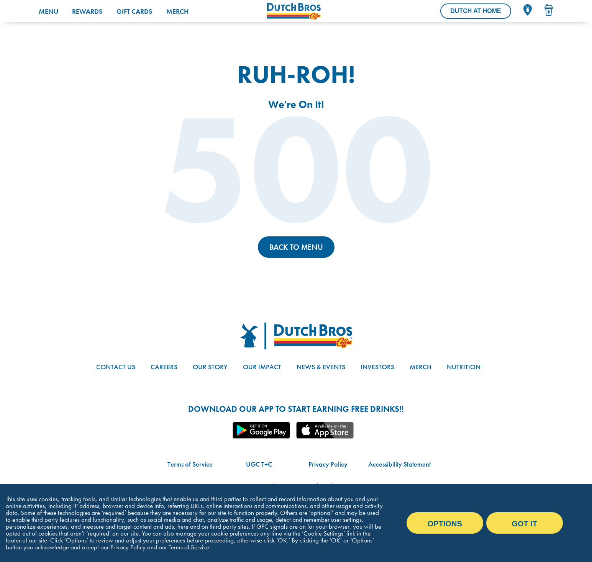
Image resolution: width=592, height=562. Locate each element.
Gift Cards (134, 11)
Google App (261, 430)
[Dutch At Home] (475, 11)
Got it (525, 523)
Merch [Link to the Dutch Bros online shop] (420, 366)
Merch (177, 11)
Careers (164, 366)
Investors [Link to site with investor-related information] (377, 366)
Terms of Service (190, 464)
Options (445, 523)
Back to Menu (296, 247)
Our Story (210, 366)
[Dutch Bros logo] (296, 336)
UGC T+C (259, 464)
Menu (48, 11)
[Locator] (527, 9)
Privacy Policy (328, 464)
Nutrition (463, 366)
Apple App (325, 430)
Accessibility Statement (399, 464)
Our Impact (262, 366)
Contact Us (115, 366)
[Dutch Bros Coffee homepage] (315, 11)
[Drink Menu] (548, 9)
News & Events (321, 366)
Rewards (87, 11)
